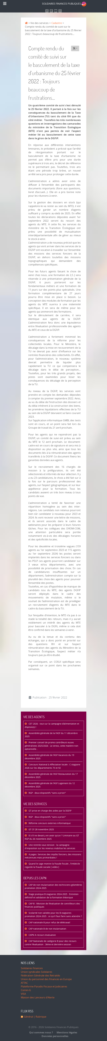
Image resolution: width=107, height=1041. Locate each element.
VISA (23, 993)
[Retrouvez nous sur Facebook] (47, 10)
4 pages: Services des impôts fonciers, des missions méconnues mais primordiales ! (53, 856)
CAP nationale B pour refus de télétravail (49, 922)
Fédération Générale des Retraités (40, 975)
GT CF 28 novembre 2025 (41, 829)
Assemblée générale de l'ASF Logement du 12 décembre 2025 (50, 785)
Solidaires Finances (32, 968)
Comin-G (26, 990)
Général (28, 1016)
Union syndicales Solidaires (36, 971)
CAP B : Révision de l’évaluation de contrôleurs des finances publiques (52, 905)
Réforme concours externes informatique (49, 823)
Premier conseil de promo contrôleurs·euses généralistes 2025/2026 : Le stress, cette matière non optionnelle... (51, 745)
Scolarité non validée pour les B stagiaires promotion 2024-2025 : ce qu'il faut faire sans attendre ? (53, 915)
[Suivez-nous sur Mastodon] (51, 10)
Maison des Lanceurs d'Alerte (37, 997)
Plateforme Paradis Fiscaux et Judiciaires (44, 986)
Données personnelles (54, 1036)
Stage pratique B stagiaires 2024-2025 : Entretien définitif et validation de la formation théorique (52, 896)
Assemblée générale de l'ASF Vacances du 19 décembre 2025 (49, 757)
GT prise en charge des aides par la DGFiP (49, 810)
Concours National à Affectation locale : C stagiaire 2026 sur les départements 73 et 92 (52, 766)
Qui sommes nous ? (41, 1032)
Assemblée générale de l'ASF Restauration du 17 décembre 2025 (51, 776)
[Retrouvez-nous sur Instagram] (60, 10)
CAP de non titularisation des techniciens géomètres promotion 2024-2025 (53, 887)
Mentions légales (66, 1032)
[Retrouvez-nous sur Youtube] (55, 10)
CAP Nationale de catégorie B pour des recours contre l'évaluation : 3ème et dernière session (50, 943)
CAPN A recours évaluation (42, 935)
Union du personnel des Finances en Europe (46, 979)
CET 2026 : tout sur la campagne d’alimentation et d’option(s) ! (52, 725)
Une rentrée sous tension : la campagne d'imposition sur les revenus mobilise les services (50, 847)
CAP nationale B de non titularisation (47, 929)
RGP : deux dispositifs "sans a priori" (47, 793)
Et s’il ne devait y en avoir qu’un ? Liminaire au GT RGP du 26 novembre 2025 (52, 837)
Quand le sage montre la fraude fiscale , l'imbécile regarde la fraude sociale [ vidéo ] (52, 865)
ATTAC (24, 982)
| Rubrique (39, 1016)
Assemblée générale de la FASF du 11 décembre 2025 (51, 735)
